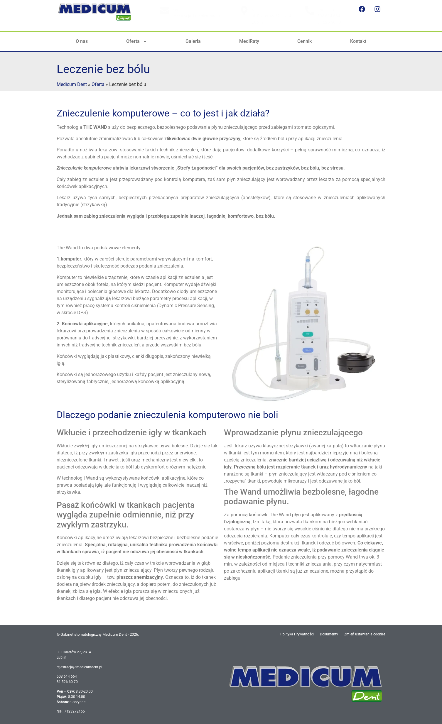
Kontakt (358, 41)
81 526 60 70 (329, 22)
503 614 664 (328, 15)
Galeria (193, 41)
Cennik (304, 41)
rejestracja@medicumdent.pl (198, 15)
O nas (82, 41)
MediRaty (249, 41)
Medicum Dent (72, 84)
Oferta (136, 41)
